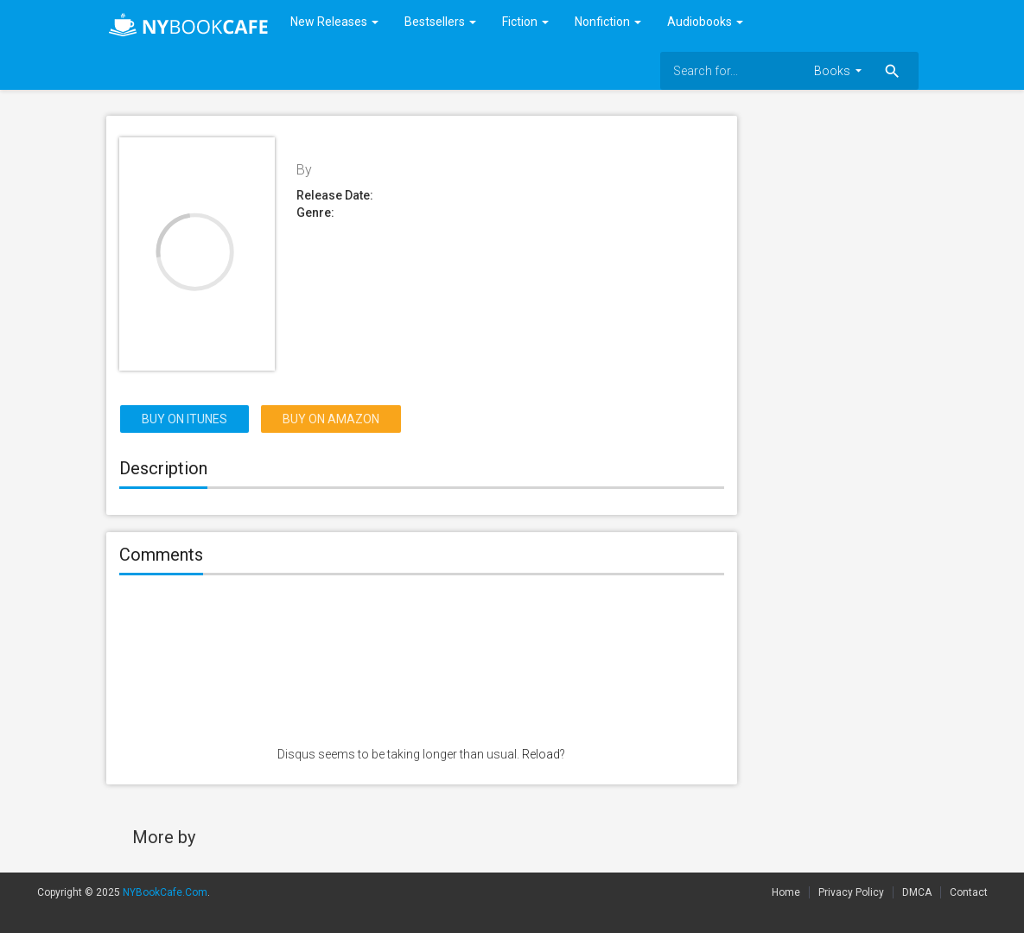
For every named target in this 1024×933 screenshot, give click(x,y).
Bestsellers (440, 22)
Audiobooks (705, 22)
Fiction (525, 22)
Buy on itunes (184, 419)
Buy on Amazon (331, 419)
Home (786, 892)
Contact (969, 892)
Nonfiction (608, 22)
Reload (541, 754)
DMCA (917, 892)
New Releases (334, 22)
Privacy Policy (851, 892)
